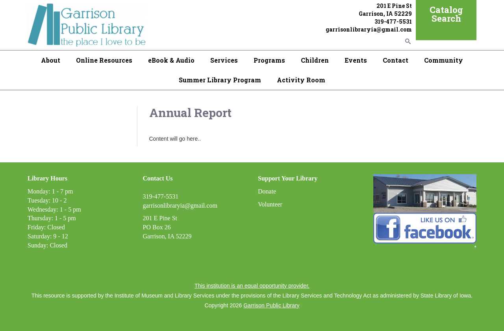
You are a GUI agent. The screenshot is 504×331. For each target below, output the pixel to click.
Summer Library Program (220, 80)
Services (224, 60)
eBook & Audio (171, 60)
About (50, 60)
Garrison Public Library (271, 305)
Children (315, 60)
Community (443, 60)
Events (356, 60)
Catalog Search (446, 14)
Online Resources (104, 60)
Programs (269, 60)
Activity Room (301, 80)
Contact (395, 60)
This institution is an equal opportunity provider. (252, 286)
